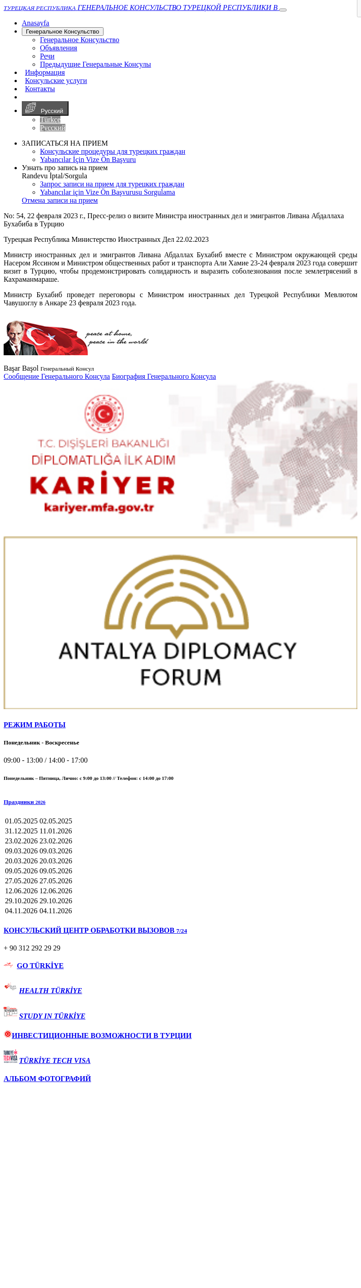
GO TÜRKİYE (40, 966)
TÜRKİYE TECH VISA (54, 1060)
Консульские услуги (56, 80)
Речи (47, 56)
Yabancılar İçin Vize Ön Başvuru (88, 159)
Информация (45, 72)
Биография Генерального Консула (164, 376)
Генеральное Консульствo (62, 31)
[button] (180, 802)
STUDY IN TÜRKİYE (52, 1016)
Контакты (40, 89)
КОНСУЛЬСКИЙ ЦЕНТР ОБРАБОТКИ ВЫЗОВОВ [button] (95, 930)
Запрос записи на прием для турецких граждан (112, 184)
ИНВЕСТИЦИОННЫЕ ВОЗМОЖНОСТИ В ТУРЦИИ (98, 1035)
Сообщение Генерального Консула (57, 376)
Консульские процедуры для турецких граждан (112, 151)
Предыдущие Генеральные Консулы (95, 64)
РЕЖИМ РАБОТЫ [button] (34, 725)
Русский (45, 108)
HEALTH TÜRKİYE (50, 990)
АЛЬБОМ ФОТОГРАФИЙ (47, 1078)
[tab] (180, 725)
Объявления (58, 48)
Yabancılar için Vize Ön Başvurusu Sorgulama (107, 192)
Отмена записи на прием (60, 200)
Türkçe (50, 119)
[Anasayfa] (35, 23)
